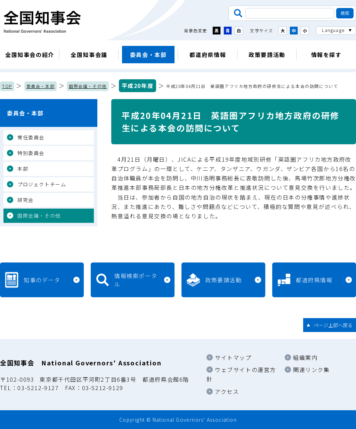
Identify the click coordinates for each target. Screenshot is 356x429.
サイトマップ (233, 357)
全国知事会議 (89, 54)
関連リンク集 (311, 369)
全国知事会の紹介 (29, 54)
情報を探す (326, 54)
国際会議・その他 (88, 86)
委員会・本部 (148, 54)
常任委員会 (30, 137)
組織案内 (305, 357)
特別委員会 (30, 152)
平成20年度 (138, 85)
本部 (22, 168)
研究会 (25, 199)
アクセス (227, 391)
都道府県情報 (207, 54)
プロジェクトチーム (41, 184)
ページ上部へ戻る (333, 325)
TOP (7, 86)
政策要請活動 (267, 54)
